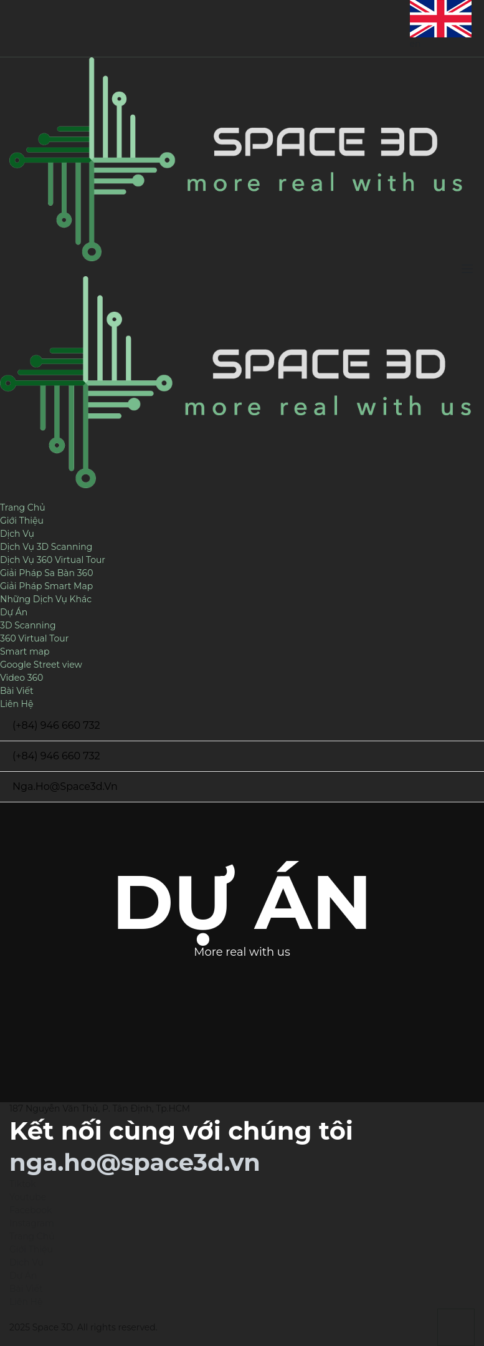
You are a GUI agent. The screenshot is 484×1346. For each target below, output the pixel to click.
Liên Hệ (16, 703)
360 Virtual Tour (34, 638)
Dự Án (13, 612)
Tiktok (22, 1184)
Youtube (27, 1197)
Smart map (25, 651)
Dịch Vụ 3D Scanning (46, 546)
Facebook (30, 1210)
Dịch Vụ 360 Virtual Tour (52, 559)
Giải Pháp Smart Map (46, 586)
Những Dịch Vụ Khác (46, 599)
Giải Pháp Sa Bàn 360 (46, 573)
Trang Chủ (22, 507)
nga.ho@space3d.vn (65, 786)
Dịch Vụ (17, 533)
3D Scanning (28, 625)
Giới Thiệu (22, 520)
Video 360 (21, 677)
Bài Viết (17, 690)
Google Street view (41, 664)
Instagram (31, 1223)
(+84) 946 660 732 (56, 725)
